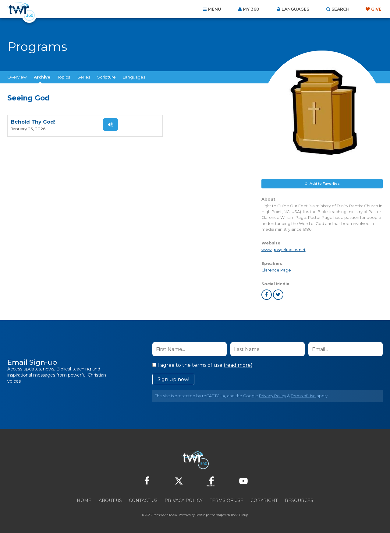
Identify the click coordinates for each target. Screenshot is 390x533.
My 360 (251, 9)
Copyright (264, 500)
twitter (278, 294)
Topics (63, 77)
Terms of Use (303, 395)
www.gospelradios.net (283, 249)
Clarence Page (276, 270)
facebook (266, 294)
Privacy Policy (272, 395)
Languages (134, 77)
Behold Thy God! (33, 122)
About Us (110, 500)
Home (84, 500)
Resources (299, 500)
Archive (42, 77)
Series (83, 77)
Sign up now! (173, 379)
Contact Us (143, 500)
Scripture (106, 77)
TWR (198, 514)
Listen (107, 124)
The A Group (239, 514)
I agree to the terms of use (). (203, 365)
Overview (17, 77)
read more (238, 365)
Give (376, 9)
